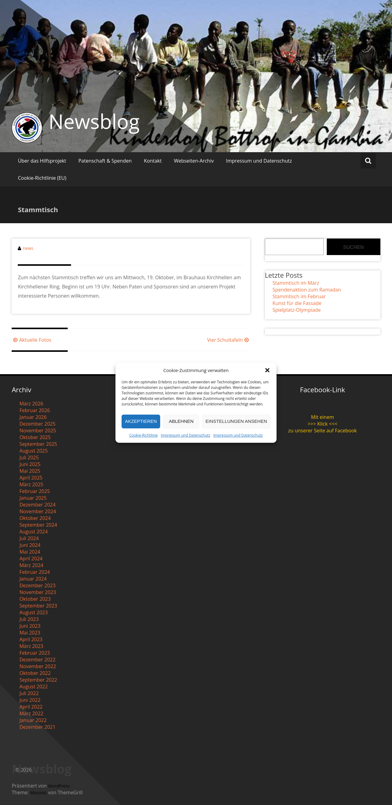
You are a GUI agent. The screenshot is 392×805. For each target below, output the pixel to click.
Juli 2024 (29, 538)
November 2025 (37, 430)
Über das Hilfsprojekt (42, 160)
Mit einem (322, 417)
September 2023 (38, 605)
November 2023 (37, 592)
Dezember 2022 (37, 659)
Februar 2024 (34, 572)
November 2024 (37, 511)
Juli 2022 (29, 693)
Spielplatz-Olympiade (297, 310)
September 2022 (38, 679)
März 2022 (31, 713)
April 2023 (30, 639)
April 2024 (30, 558)
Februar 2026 (34, 410)
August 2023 (33, 612)
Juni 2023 (29, 626)
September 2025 (38, 444)
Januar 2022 (33, 720)
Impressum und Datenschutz (185, 435)
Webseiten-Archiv (194, 160)
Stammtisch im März (296, 283)
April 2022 (30, 706)
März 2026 (31, 403)
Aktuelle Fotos (31, 340)
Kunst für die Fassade (297, 303)
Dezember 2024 (37, 504)
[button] (267, 370)
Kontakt (153, 160)
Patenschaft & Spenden (105, 160)
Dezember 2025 (37, 423)
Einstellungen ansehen (236, 421)
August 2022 (33, 686)
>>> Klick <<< (322, 423)
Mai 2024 (29, 551)
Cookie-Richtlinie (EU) (42, 178)
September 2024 (38, 524)
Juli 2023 (29, 619)
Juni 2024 (29, 545)
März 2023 (31, 646)
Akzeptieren (141, 421)
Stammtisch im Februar (299, 296)
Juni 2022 (29, 700)
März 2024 (31, 565)
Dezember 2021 (37, 727)
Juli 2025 (29, 457)
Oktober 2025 (35, 437)
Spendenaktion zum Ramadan (307, 289)
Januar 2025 (33, 498)
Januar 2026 (33, 417)
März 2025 (31, 484)
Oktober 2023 (35, 599)
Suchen (353, 247)
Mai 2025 (29, 471)
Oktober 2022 (35, 673)
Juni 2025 (29, 464)
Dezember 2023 (37, 585)
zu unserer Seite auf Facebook (322, 430)
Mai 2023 (29, 632)
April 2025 (30, 477)
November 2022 (37, 666)
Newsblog (93, 121)
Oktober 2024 (35, 518)
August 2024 (33, 531)
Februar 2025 (34, 491)
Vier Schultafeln (228, 340)
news (28, 248)
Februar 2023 (34, 652)
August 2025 (33, 450)
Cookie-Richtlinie (143, 435)
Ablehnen (181, 421)
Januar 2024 (33, 578)
